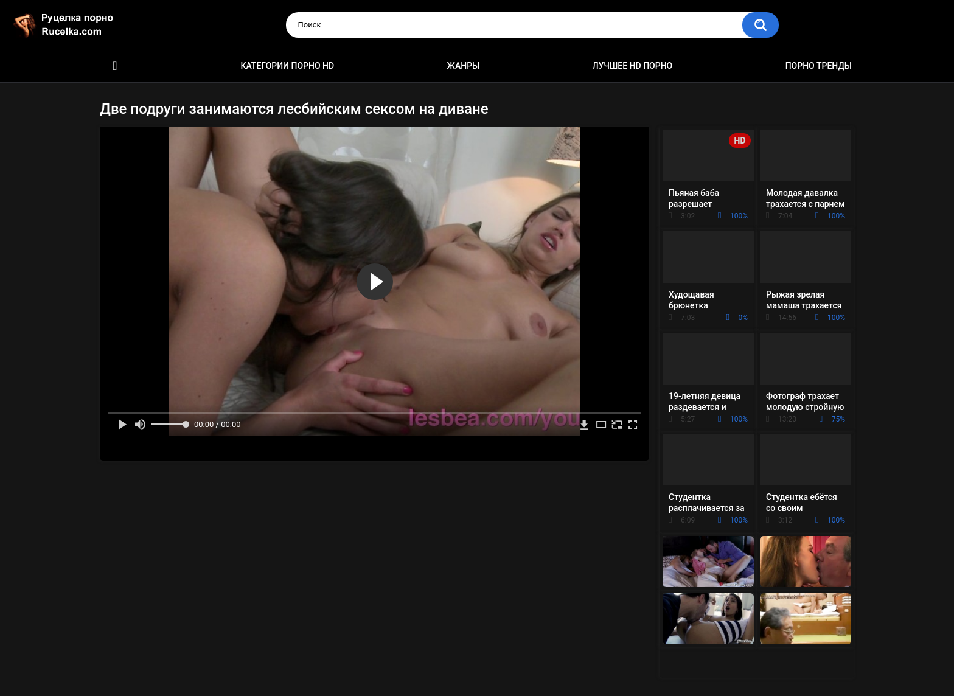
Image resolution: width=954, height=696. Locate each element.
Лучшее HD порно (633, 66)
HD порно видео (115, 66)
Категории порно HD (287, 66)
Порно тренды (818, 66)
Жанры (463, 66)
